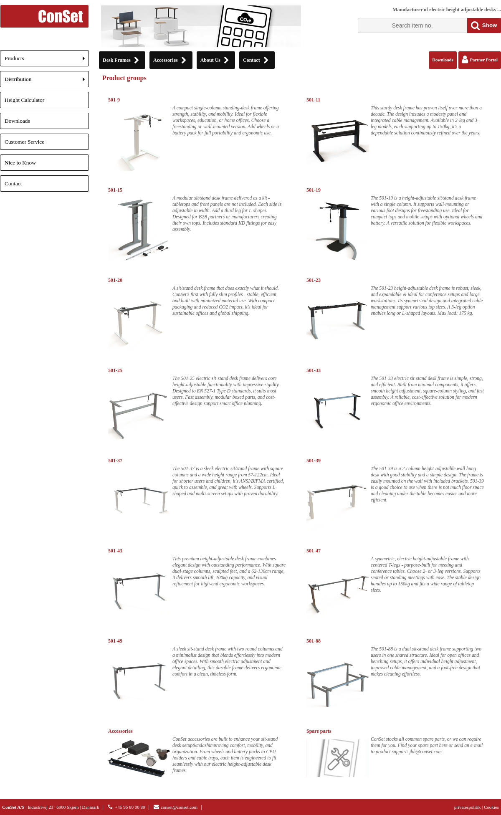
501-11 (313, 100)
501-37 (115, 460)
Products (47, 60)
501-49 (115, 641)
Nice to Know (20, 162)
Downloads (17, 121)
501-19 (313, 190)
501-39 (313, 460)
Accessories (120, 731)
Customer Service (24, 142)
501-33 (313, 370)
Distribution (47, 81)
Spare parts (318, 731)
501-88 (313, 641)
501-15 (115, 190)
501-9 (114, 100)
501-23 (313, 280)
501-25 (115, 370)
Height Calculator (24, 100)
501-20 (115, 280)
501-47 (313, 551)
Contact (13, 183)
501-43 (115, 551)
